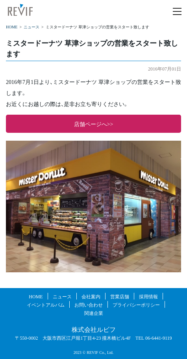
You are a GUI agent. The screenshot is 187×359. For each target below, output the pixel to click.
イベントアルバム (46, 304)
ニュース (31, 27)
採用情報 (148, 296)
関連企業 (93, 312)
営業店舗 (119, 296)
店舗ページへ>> (93, 124)
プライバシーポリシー (136, 304)
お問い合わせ (88, 304)
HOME (11, 27)
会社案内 (90, 296)
